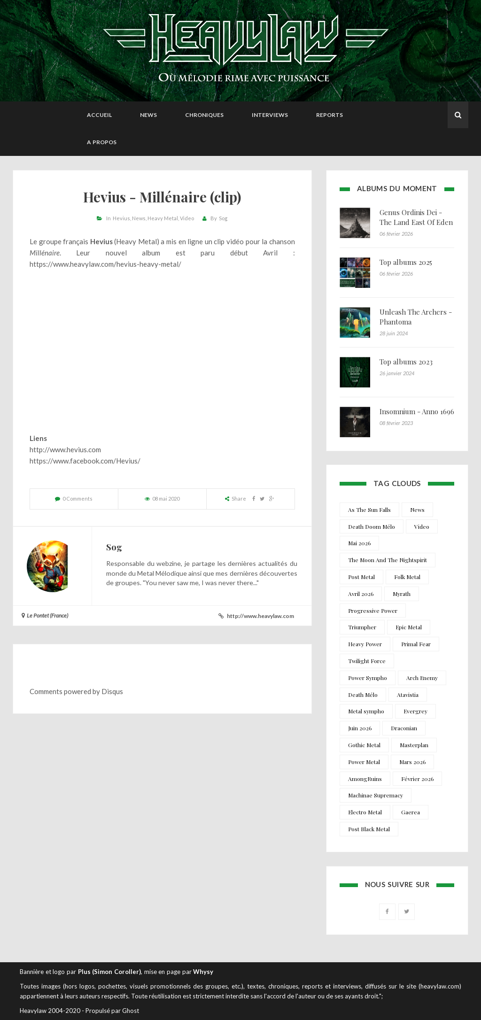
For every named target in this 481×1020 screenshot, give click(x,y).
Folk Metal (407, 576)
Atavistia (408, 694)
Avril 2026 (360, 593)
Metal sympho (366, 711)
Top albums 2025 (406, 262)
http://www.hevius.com (65, 449)
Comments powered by (76, 691)
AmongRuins (365, 778)
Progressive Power (372, 610)
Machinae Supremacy (375, 795)
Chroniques (204, 114)
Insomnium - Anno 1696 (417, 411)
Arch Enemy (422, 677)
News (148, 114)
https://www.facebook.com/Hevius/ (85, 460)
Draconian (404, 728)
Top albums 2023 (406, 361)
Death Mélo (363, 694)
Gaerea (410, 812)
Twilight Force (367, 661)
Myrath (402, 593)
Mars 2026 (412, 761)
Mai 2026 (359, 543)
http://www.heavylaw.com (260, 615)
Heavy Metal (162, 218)
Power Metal (364, 761)
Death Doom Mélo (371, 526)
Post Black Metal (369, 829)
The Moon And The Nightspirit (387, 560)
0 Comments (77, 498)
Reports (329, 114)
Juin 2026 (360, 728)
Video (187, 218)
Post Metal (361, 576)
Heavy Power (365, 644)
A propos (101, 142)
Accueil (99, 114)
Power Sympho (367, 677)
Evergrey (415, 711)
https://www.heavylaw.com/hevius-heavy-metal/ (105, 264)
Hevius (121, 218)
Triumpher (362, 627)
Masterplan (414, 745)
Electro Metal (365, 812)
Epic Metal (409, 627)
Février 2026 (417, 778)
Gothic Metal (364, 745)
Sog (223, 218)
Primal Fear (416, 644)
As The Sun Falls (369, 509)
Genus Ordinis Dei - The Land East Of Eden (416, 217)
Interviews (270, 114)
